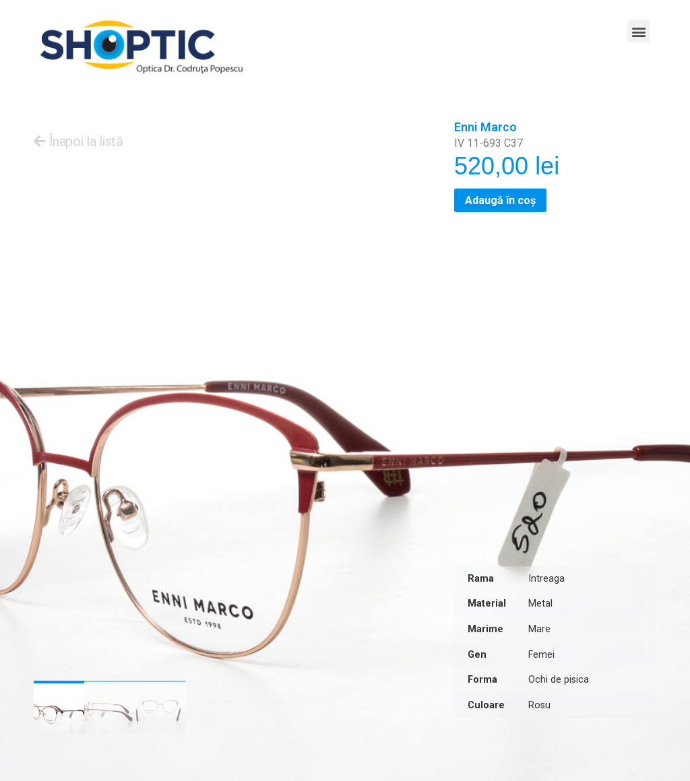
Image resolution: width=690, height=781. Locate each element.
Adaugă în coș (500, 200)
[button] (638, 31)
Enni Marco (485, 127)
